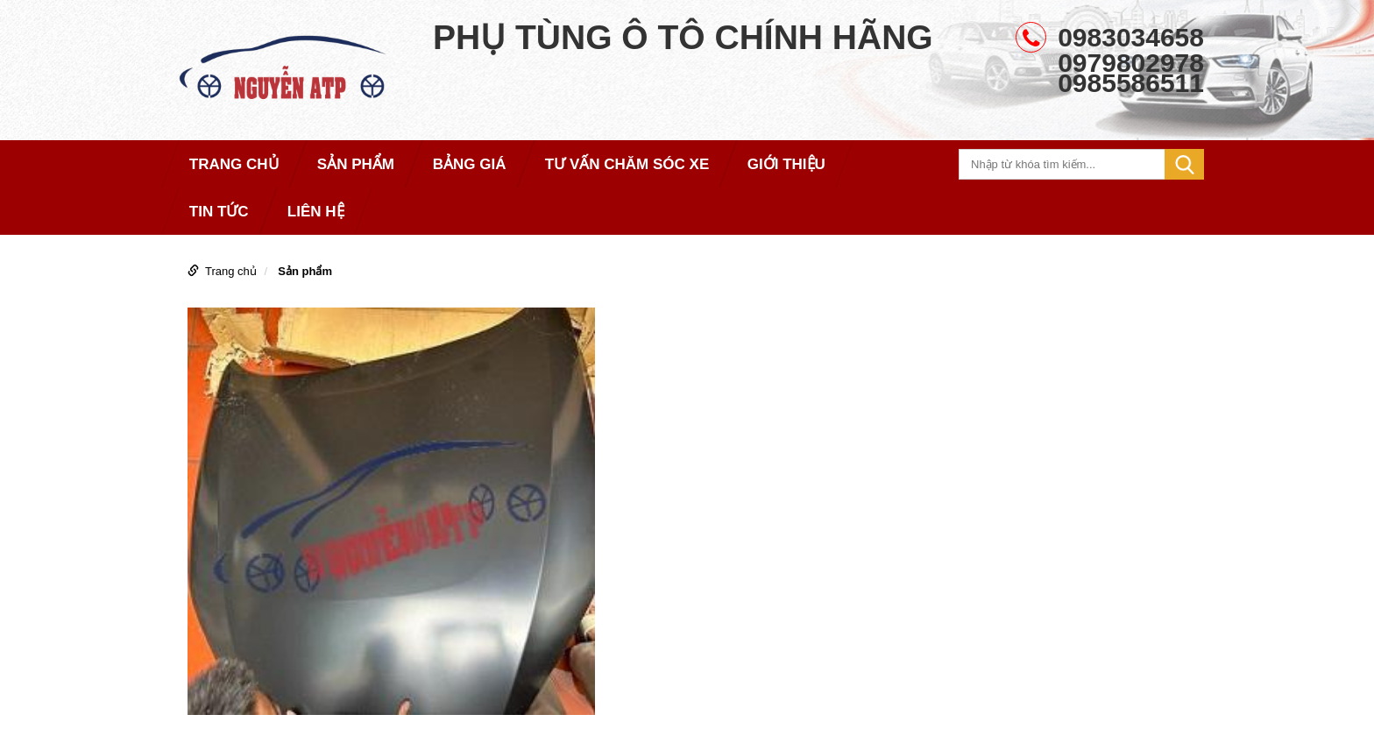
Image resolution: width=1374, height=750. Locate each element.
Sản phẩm (305, 271)
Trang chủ (231, 271)
